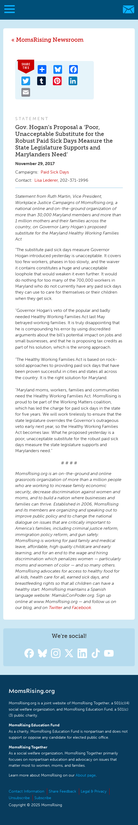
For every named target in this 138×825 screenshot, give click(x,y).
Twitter (55, 607)
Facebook (81, 607)
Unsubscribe (19, 798)
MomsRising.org (66, 9)
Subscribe (42, 798)
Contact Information (26, 791)
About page (86, 775)
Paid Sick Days (55, 172)
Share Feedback (62, 791)
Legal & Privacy (94, 791)
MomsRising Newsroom (50, 39)
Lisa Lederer (46, 180)
